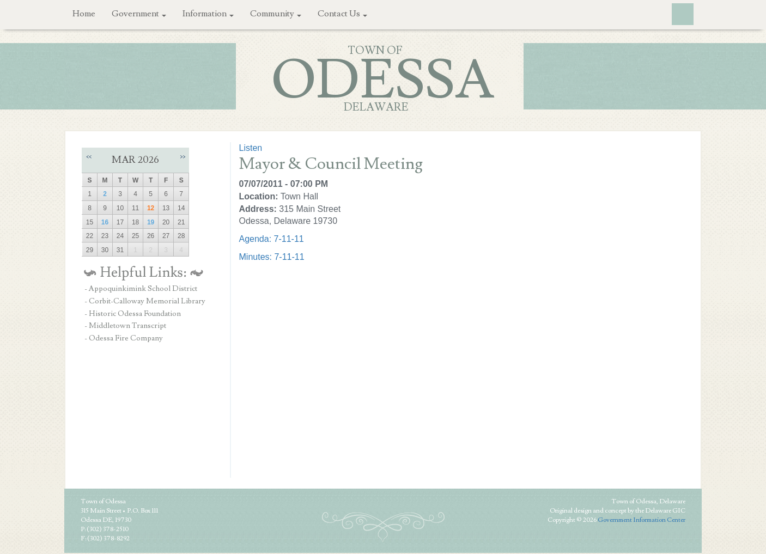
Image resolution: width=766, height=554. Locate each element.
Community (275, 13)
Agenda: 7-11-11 (271, 238)
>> (182, 156)
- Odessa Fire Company (123, 338)
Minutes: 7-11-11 (272, 256)
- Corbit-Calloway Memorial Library (144, 301)
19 (150, 222)
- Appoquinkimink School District (140, 289)
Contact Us (342, 13)
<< (89, 156)
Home (83, 13)
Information (208, 13)
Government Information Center (641, 520)
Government (139, 13)
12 (150, 208)
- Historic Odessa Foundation (132, 314)
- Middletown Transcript (125, 326)
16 (104, 222)
